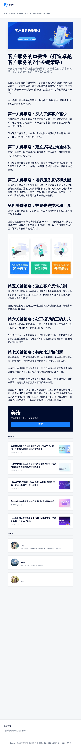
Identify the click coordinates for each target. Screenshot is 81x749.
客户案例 (28, 14)
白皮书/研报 (37, 14)
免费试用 (40, 424)
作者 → (10, 533)
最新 (5, 14)
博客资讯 (12, 14)
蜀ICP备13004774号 (64, 743)
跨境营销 (46, 14)
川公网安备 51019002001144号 (46, 743)
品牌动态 (20, 14)
